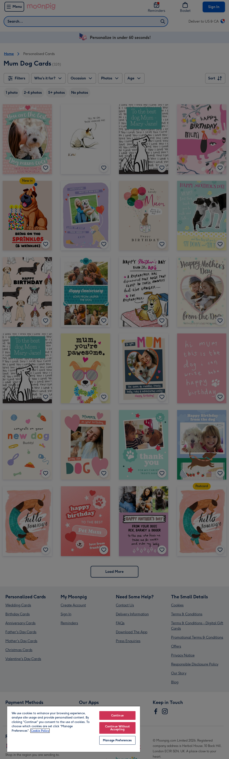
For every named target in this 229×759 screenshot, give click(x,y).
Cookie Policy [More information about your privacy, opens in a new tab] (40, 730)
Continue (117, 715)
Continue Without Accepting (117, 728)
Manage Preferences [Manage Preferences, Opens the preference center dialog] (117, 740)
